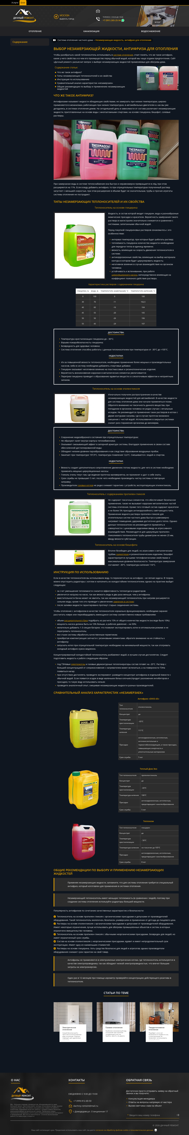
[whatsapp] (122, 20)
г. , (88, 1111)
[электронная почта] (98, 11)
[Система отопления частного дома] (75, 40)
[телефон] (98, 19)
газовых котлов (85, 485)
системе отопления (123, 54)
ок (156, 1130)
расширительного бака (76, 620)
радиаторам (122, 554)
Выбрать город (67, 19)
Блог (23, 2)
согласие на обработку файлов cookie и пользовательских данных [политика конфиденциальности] (125, 1130)
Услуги (15, 2)
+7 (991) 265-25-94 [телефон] (112, 20)
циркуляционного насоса (124, 274)
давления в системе (123, 601)
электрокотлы (78, 664)
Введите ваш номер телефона (143, 1115)
